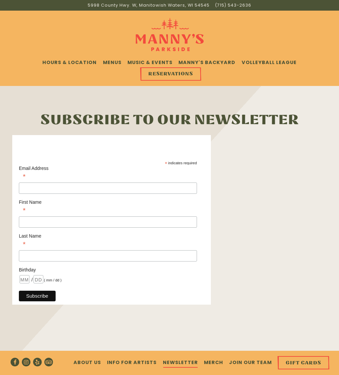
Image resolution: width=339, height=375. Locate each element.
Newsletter (180, 362)
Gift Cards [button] (303, 363)
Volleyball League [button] (269, 62)
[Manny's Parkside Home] (170, 34)
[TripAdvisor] (48, 362)
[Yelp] (37, 362)
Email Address (108, 173)
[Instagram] (26, 362)
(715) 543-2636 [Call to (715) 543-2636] (233, 5)
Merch (213, 362)
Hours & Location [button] (69, 62)
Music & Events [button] (149, 62)
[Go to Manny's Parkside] (149, 5)
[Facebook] (15, 362)
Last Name (108, 240)
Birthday (28, 269)
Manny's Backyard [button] (206, 62)
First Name (108, 206)
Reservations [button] (170, 74)
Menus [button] (112, 62)
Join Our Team (250, 362)
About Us (87, 362)
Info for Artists (132, 362)
